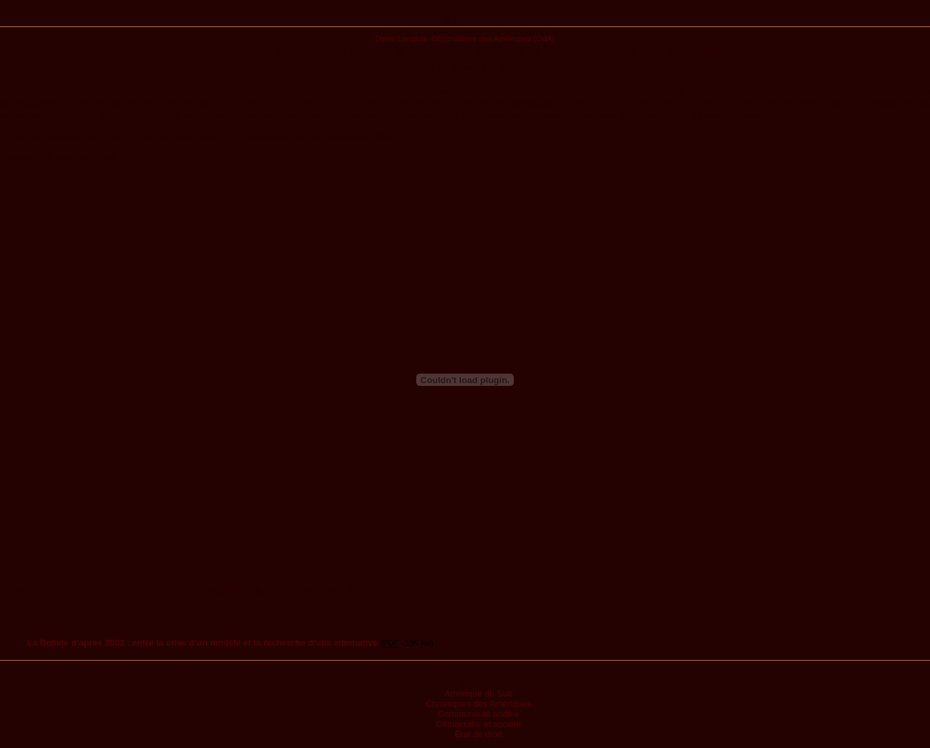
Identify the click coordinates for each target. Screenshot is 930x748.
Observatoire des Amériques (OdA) (493, 38)
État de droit (478, 734)
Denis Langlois (401, 38)
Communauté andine (479, 714)
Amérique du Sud (478, 693)
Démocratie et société (478, 724)
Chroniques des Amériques (478, 704)
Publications (465, 18)
